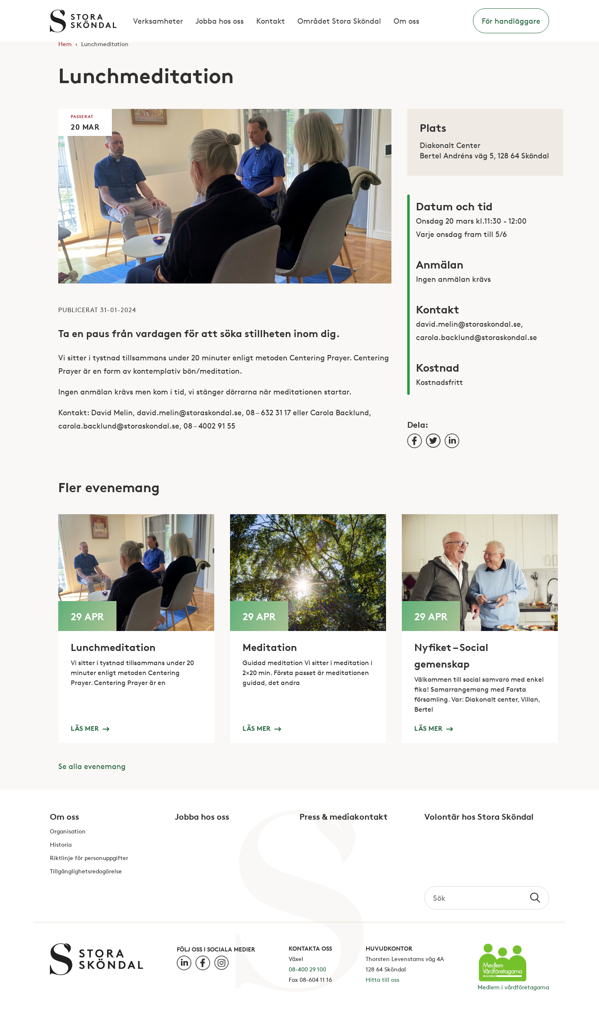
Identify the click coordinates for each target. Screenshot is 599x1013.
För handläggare (511, 20)
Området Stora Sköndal (339, 20)
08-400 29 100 (307, 969)
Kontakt (270, 20)
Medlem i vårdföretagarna (513, 987)
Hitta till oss (382, 979)
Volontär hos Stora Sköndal (479, 817)
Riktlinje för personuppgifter (89, 858)
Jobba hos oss (220, 20)
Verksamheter (158, 20)
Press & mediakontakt (344, 817)
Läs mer (90, 727)
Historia (61, 845)
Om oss (406, 20)
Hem (65, 43)
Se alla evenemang (92, 766)
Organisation (68, 831)
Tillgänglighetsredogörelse (86, 871)
